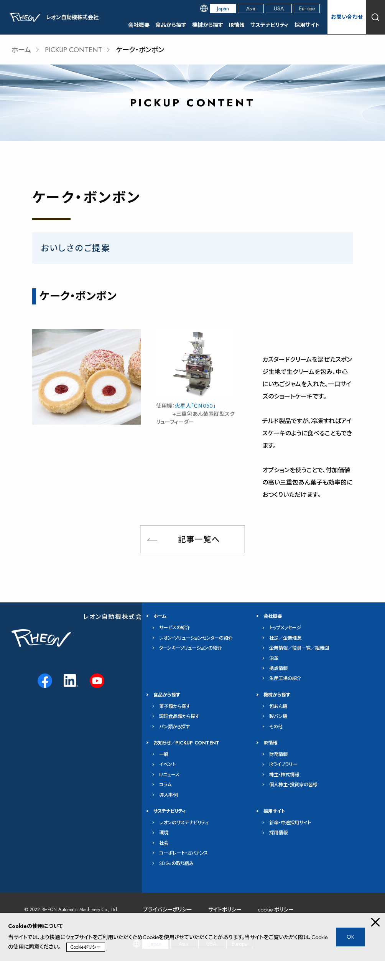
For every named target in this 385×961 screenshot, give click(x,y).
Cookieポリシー (86, 947)
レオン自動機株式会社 (116, 616)
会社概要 (139, 25)
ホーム (21, 50)
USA (279, 8)
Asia (250, 8)
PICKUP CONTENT (73, 50)
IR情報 (237, 25)
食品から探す (170, 25)
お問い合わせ (347, 17)
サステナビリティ (269, 25)
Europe (307, 8)
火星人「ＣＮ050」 (195, 406)
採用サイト (307, 25)
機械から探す (207, 25)
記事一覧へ (199, 539)
